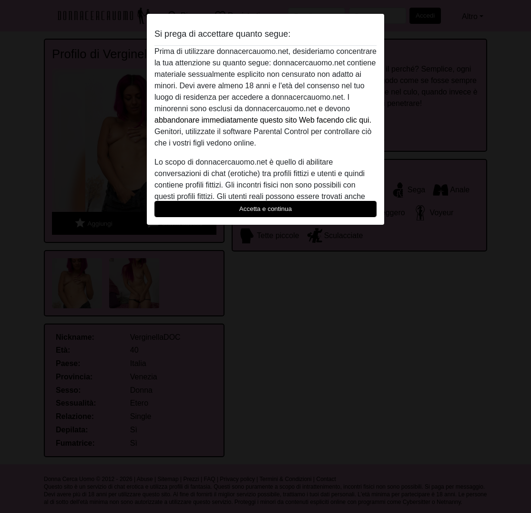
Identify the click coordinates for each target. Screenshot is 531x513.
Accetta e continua (265, 208)
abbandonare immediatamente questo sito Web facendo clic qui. (262, 120)
